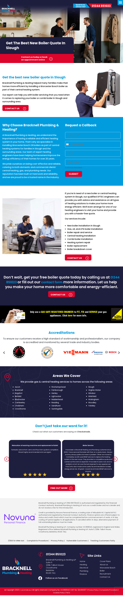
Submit (73, 172)
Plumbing (84, 572)
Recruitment (106, 575)
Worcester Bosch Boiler (108, 570)
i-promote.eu (25, 590)
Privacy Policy (93, 590)
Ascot (17, 387)
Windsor (92, 393)
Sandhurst (56, 406)
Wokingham (94, 400)
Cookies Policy (59, 593)
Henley (55, 393)
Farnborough (58, 390)
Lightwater (57, 396)
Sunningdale (57, 409)
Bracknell (19, 390)
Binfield (18, 396)
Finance (84, 575)
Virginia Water (95, 390)
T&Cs (68, 593)
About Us (104, 564)
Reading (55, 403)
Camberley (20, 403)
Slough (91, 387)
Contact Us (105, 579)
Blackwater (20, 400)
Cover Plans (106, 561)
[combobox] (68, 144)
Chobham (19, 406)
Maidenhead (57, 400)
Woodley (92, 403)
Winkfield (92, 396)
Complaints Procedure (109, 590)
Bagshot (19, 393)
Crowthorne (20, 409)
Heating (84, 564)
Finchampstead (59, 387)
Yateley (91, 406)
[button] (4, 353)
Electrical (84, 568)
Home (83, 561)
